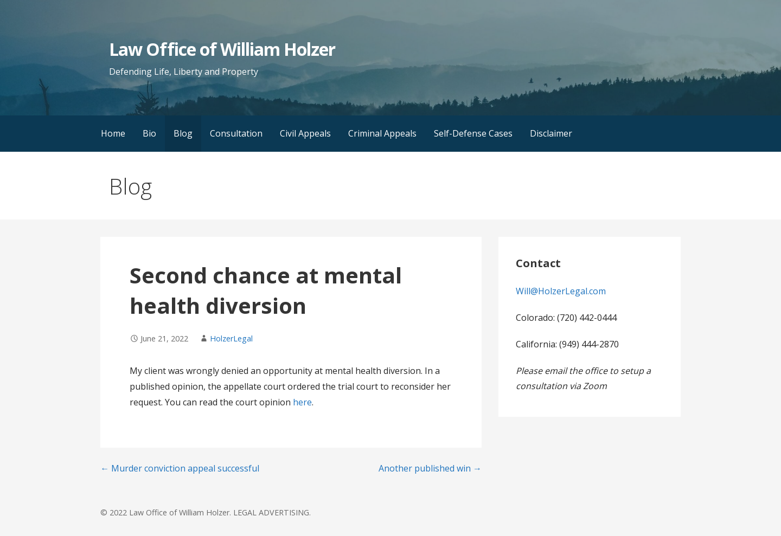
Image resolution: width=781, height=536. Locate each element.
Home (113, 133)
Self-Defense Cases (473, 133)
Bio (149, 133)
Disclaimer (551, 133)
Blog (183, 133)
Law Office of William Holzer (222, 49)
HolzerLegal (231, 338)
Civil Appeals (305, 133)
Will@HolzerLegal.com (561, 291)
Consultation (236, 133)
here (302, 402)
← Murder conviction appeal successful (179, 468)
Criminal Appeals (382, 133)
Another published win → (430, 468)
